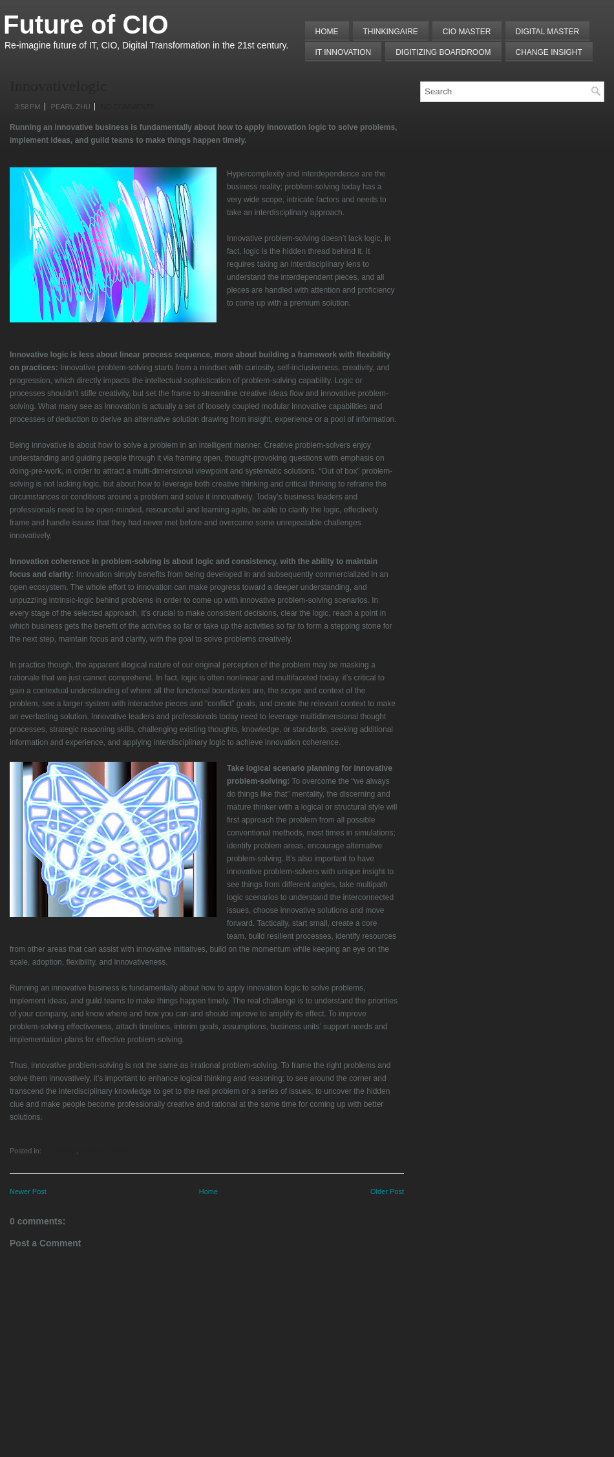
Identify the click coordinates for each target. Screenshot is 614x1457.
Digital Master (548, 31)
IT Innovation (343, 52)
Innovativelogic (58, 86)
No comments (128, 106)
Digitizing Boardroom (443, 52)
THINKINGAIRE (390, 31)
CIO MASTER (467, 31)
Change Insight (549, 52)
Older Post (387, 1191)
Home (327, 31)
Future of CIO (86, 24)
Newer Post (28, 1191)
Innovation (59, 1151)
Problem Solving (104, 1151)
